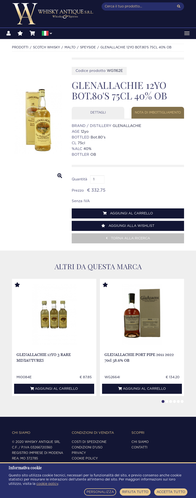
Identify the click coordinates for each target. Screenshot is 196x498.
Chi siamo (140, 442)
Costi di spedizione (89, 442)
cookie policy (47, 484)
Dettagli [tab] (98, 112)
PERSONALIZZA (100, 492)
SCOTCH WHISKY (46, 47)
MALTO (70, 47)
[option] (38, 119)
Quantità (79, 179)
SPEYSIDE (88, 47)
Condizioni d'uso (87, 447)
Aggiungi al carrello (128, 213)
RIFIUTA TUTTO (135, 492)
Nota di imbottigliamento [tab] (158, 112)
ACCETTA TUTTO (171, 492)
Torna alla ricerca (128, 238)
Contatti (139, 447)
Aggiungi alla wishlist (127, 226)
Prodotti (20, 47)
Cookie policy (85, 458)
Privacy (79, 453)
